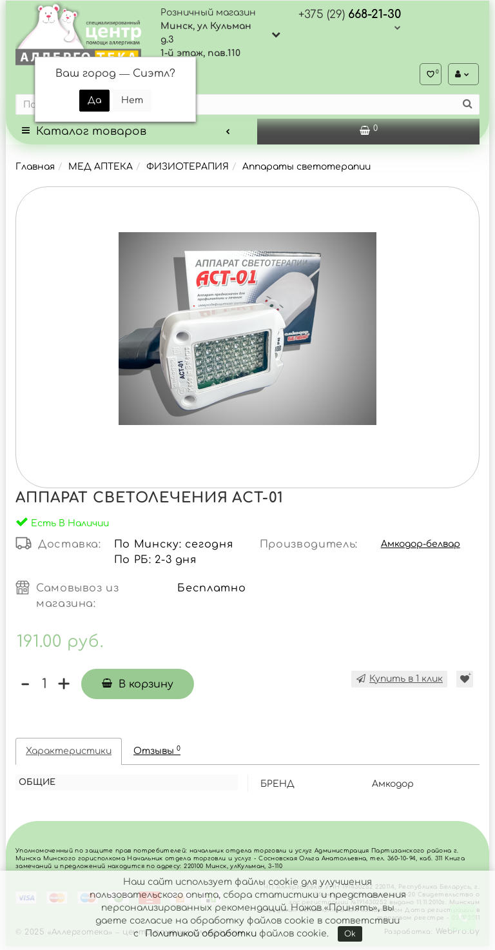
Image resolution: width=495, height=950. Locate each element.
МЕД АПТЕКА (100, 170)
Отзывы (156, 754)
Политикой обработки (201, 933)
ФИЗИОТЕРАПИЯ (187, 170)
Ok (350, 933)
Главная (35, 170)
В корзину (139, 688)
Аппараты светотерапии (306, 170)
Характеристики (69, 755)
